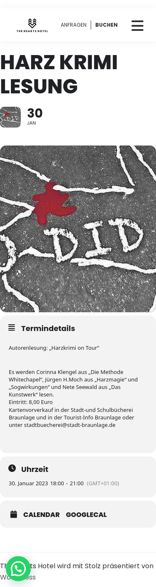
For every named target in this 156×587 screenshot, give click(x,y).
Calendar (41, 515)
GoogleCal (86, 515)
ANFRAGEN (74, 24)
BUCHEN (106, 24)
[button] (18, 568)
